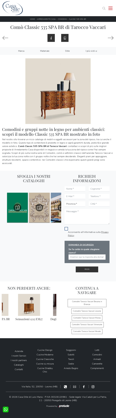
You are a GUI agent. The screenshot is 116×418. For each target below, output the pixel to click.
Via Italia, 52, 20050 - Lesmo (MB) (40, 386)
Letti (97, 350)
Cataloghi (19, 364)
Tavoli (71, 359)
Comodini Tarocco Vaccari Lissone (87, 311)
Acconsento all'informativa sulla (88, 234)
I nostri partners (19, 360)
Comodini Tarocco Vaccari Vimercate (87, 324)
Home (32, 19)
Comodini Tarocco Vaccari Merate (87, 331)
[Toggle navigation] (110, 8)
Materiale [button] (44, 51)
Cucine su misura (45, 363)
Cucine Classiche (45, 359)
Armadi (97, 359)
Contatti (19, 369)
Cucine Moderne (45, 354)
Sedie (71, 363)
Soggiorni (71, 350)
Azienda (19, 351)
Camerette (97, 363)
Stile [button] (67, 51)
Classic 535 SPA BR (77, 19)
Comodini (62, 19)
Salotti (71, 354)
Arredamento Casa (46, 19)
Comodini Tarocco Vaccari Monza (87, 318)
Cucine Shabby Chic (45, 370)
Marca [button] (21, 51)
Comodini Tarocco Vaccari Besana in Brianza (87, 303)
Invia (87, 269)
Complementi (97, 368)
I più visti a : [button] (92, 51)
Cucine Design (44, 350)
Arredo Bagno (71, 368)
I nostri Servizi (19, 355)
